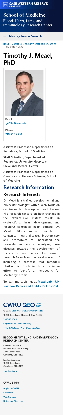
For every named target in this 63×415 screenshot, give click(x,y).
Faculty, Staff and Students (40, 44)
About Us (17, 44)
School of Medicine (24, 15)
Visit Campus (9, 397)
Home (6, 44)
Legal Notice (9, 323)
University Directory (13, 401)
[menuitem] (31, 388)
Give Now (8, 392)
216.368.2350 (13, 134)
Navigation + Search (21, 36)
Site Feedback (10, 371)
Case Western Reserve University (27, 310)
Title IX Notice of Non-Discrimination (21, 328)
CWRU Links (11, 382)
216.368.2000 (10, 319)
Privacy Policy (24, 323)
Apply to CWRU (11, 388)
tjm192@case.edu (16, 123)
